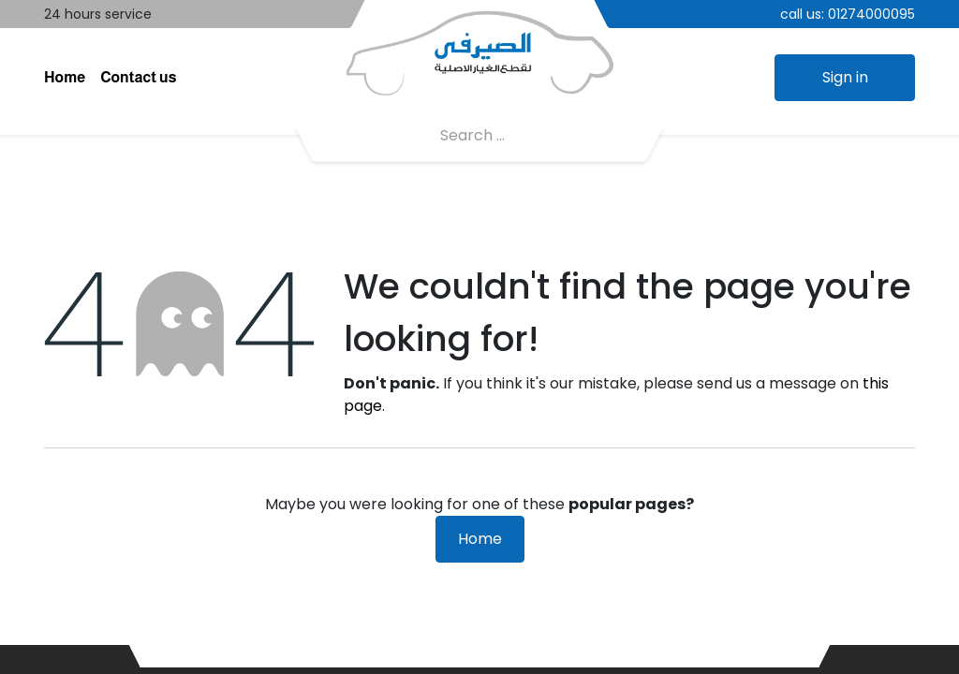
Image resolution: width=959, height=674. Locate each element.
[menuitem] (64, 77)
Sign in (845, 77)
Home (480, 538)
